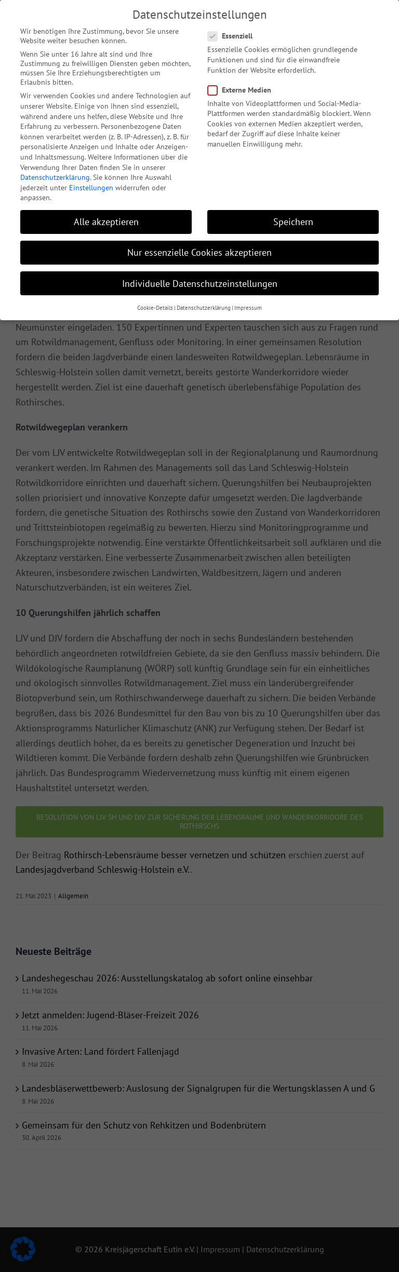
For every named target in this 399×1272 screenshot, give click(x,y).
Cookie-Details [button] (155, 302)
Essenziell (234, 30)
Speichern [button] (293, 216)
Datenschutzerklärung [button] (204, 302)
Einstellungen (91, 182)
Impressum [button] (248, 302)
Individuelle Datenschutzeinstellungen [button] (199, 278)
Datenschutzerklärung (55, 172)
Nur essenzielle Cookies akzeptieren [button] (199, 247)
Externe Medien (243, 84)
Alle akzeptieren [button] (106, 216)
